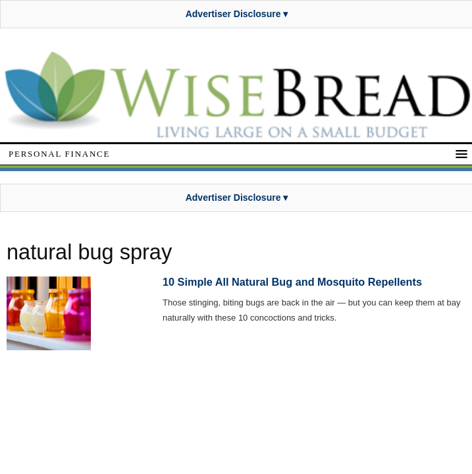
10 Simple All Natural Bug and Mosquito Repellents (292, 282)
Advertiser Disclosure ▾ (237, 14)
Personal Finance (59, 154)
